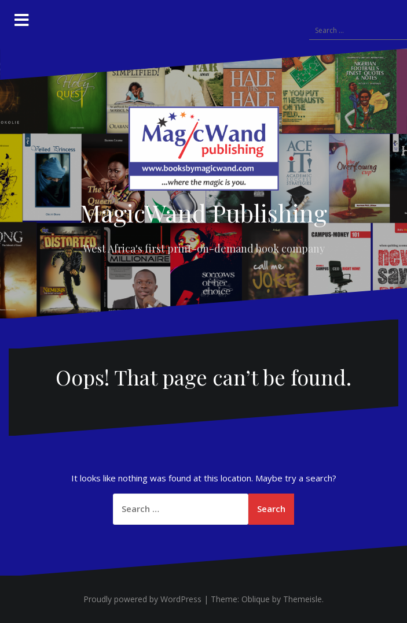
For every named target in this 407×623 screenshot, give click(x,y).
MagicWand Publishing (203, 212)
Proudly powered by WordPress (142, 599)
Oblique (255, 599)
